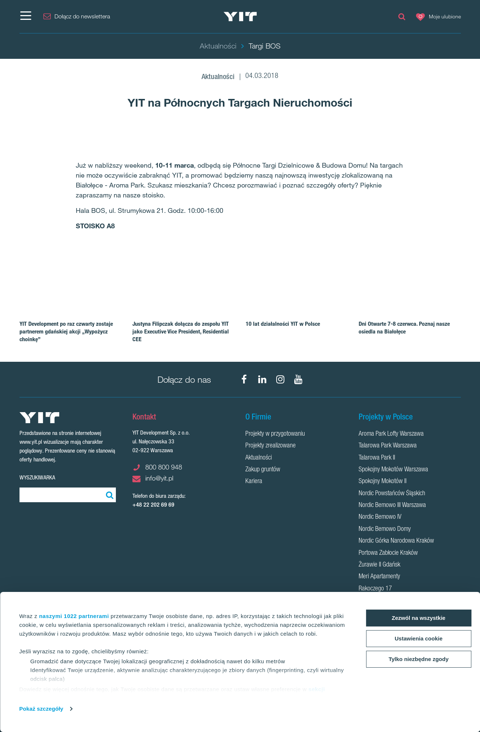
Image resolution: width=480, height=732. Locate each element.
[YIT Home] (239, 16)
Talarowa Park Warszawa (388, 446)
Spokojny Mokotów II (382, 481)
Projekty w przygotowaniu (275, 434)
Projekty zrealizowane (270, 446)
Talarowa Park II (377, 458)
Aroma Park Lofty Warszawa (391, 434)
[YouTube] (298, 379)
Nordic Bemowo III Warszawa (392, 505)
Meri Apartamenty (379, 577)
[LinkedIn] (262, 379)
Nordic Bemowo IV (380, 517)
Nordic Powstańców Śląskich (392, 493)
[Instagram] (280, 379)
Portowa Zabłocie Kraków (388, 553)
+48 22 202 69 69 (153, 504)
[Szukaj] (108, 495)
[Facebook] (244, 379)
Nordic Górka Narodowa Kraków (396, 541)
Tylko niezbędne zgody (418, 659)
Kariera (253, 481)
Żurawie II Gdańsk (379, 565)
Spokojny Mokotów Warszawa (393, 470)
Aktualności (258, 458)
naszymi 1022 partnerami (74, 616)
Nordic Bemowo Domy (385, 529)
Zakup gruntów (262, 470)
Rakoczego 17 (375, 589)
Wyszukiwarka (37, 477)
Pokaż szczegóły (41, 709)
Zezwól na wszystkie (418, 618)
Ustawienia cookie (418, 638)
